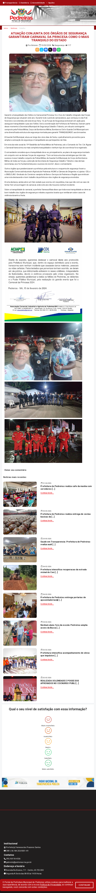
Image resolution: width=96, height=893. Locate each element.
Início (6, 28)
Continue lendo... (47, 493)
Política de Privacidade (50, 884)
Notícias (14, 28)
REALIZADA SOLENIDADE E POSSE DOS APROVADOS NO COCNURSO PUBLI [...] (59, 682)
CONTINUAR (84, 885)
